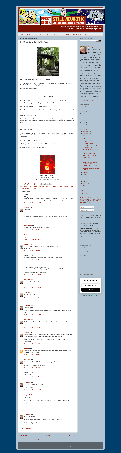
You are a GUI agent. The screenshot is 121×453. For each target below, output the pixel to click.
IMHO (41, 34)
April (84, 181)
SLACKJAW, (97, 199)
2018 (83, 115)
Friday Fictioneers (57, 186)
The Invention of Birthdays (89, 160)
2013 (83, 127)
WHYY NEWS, (92, 201)
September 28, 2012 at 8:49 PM (32, 260)
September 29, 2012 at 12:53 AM (32, 314)
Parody (28, 34)
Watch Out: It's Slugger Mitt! (90, 165)
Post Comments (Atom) (33, 439)
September (86, 138)
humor (64, 186)
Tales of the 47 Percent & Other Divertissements (91, 146)
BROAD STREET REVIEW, (87, 199)
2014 (83, 124)
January (85, 188)
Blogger (70, 446)
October (85, 135)
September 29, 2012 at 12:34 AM (32, 274)
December (86, 131)
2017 (83, 118)
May (84, 179)
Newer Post (24, 435)
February (85, 186)
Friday (50, 186)
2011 (83, 191)
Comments (84, 210)
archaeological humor (29, 186)
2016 (83, 120)
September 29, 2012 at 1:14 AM (32, 343)
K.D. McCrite (27, 225)
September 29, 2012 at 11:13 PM (32, 389)
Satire (35, 34)
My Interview (77, 34)
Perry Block (27, 207)
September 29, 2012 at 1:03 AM (32, 327)
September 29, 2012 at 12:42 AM (32, 300)
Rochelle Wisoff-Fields (30, 244)
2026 (83, 106)
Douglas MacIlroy (28, 395)
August (85, 172)
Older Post (72, 435)
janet (25, 234)
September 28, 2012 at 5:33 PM (32, 239)
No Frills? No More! (88, 143)
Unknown (26, 348)
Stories (86, 34)
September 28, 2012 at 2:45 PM (32, 229)
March (85, 183)
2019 (83, 113)
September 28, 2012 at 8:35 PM (32, 250)
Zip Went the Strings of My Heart (91, 149)
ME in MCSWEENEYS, (86, 197)
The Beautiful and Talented (89, 155)
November (86, 133)
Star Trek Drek (86, 157)
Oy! (47, 34)
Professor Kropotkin (25, 188)
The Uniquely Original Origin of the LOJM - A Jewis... (91, 163)
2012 (83, 129)
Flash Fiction (45, 186)
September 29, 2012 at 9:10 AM (32, 367)
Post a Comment (26, 428)
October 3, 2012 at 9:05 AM (31, 409)
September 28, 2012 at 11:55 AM (32, 220)
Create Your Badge (84, 251)
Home (21, 34)
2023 (83, 111)
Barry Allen (38, 186)
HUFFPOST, (95, 197)
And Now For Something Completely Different (89, 152)
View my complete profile (86, 100)
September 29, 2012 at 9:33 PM (32, 377)
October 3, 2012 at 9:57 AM (31, 425)
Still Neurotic (55, 34)
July (84, 174)
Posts (83, 207)
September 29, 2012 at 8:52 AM (32, 354)
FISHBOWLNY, (84, 201)
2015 (83, 122)
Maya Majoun (69, 186)
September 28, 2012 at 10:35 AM (32, 202)
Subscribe (90, 290)
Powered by (91, 295)
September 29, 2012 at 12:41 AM (32, 287)
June (84, 176)
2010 (83, 193)
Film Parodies (66, 34)
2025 (83, 109)
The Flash (33, 188)
